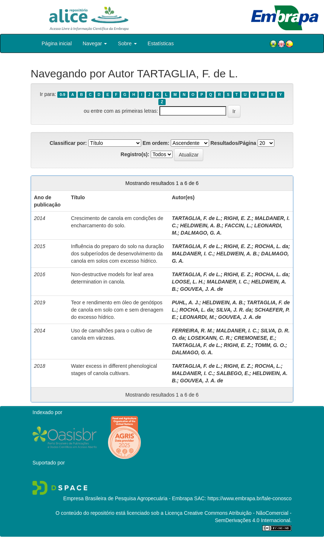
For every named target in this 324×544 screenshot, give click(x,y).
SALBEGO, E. (232, 373)
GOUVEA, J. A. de (201, 289)
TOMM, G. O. (270, 345)
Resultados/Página (233, 143)
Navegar (95, 43)
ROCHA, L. (268, 366)
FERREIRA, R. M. (192, 330)
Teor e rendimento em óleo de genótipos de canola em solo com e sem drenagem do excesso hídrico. (117, 310)
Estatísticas (161, 43)
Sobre (127, 43)
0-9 (62, 94)
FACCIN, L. (238, 225)
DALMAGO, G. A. (201, 233)
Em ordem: (156, 143)
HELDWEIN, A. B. (201, 225)
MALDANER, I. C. (192, 253)
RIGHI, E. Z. (237, 218)
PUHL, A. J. (185, 302)
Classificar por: (68, 143)
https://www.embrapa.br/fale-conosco (250, 498)
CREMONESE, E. (254, 338)
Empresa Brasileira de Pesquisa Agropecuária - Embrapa (128, 498)
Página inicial (57, 43)
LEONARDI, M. (197, 317)
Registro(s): (135, 154)
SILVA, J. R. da (233, 310)
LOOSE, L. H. (188, 282)
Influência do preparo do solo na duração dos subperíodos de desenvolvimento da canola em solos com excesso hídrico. (117, 253)
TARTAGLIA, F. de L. (196, 218)
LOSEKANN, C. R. (209, 338)
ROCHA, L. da (271, 246)
